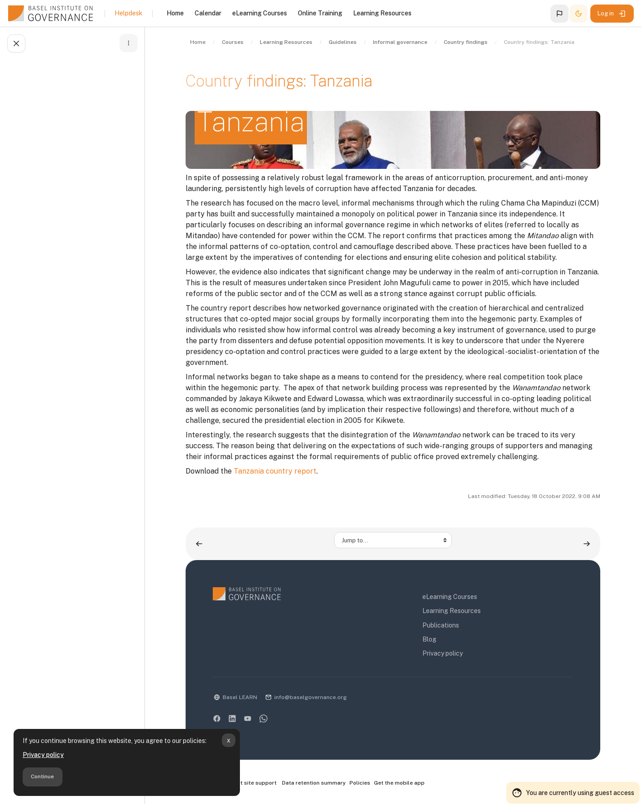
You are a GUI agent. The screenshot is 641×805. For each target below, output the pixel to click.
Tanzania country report (275, 471)
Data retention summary (314, 783)
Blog (429, 639)
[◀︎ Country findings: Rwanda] (199, 543)
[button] (559, 14)
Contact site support (245, 783)
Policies (359, 783)
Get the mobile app (399, 783)
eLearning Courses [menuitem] (259, 13)
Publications (440, 625)
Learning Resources (451, 610)
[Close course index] (16, 43)
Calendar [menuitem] (208, 13)
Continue (42, 776)
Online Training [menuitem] (320, 13)
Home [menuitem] (175, 13)
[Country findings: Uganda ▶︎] (587, 543)
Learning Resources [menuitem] (382, 13)
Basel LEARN (240, 697)
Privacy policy (43, 754)
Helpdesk (129, 13)
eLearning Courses (449, 596)
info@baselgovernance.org (310, 697)
